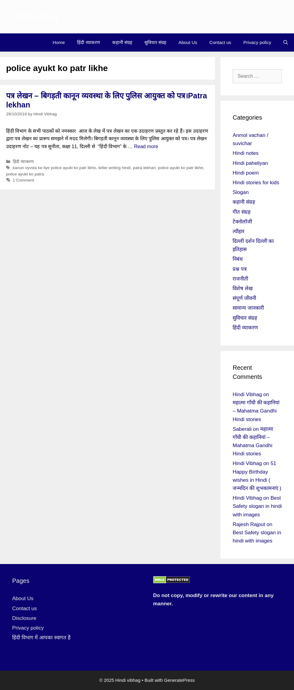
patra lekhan (144, 167)
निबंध (238, 259)
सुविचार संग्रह (155, 42)
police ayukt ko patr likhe (180, 167)
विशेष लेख (243, 288)
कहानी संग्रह (122, 42)
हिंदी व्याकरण (88, 42)
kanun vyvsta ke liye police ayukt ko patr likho (54, 167)
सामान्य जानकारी (248, 308)
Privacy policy (257, 42)
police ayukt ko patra (25, 174)
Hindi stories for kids (256, 182)
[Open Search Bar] (285, 42)
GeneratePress (179, 680)
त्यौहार (238, 231)
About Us (187, 42)
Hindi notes (245, 153)
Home (59, 42)
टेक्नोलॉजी (242, 222)
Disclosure (24, 618)
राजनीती (240, 279)
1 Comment (23, 180)
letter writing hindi (115, 167)
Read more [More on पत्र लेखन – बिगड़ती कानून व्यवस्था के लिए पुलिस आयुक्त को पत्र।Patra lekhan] (146, 146)
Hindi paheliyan (250, 163)
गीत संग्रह (242, 212)
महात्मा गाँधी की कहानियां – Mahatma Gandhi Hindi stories (256, 411)
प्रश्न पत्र (240, 269)
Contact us (220, 42)
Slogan (241, 192)
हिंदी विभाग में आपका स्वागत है (41, 638)
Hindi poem (246, 173)
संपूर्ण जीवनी (244, 298)
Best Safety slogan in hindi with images (257, 506)
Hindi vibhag (35, 16)
